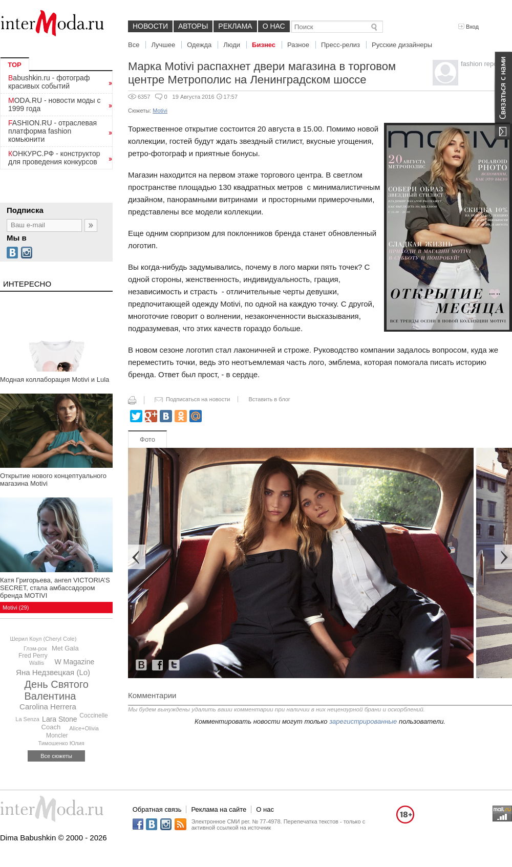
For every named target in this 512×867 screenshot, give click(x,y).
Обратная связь (157, 809)
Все (133, 45)
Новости (150, 26)
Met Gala (65, 648)
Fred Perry (33, 655)
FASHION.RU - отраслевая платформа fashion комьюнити (52, 131)
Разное (298, 45)
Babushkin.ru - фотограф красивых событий (49, 82)
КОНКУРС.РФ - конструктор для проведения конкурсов (54, 157)
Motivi (160, 110)
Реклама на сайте (218, 809)
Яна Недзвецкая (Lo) (53, 672)
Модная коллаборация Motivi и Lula (54, 379)
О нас (274, 26)
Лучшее (163, 45)
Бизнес (263, 45)
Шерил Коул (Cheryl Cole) (43, 639)
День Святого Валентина (57, 690)
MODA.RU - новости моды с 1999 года (54, 104)
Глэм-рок (35, 648)
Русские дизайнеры (402, 45)
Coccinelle (93, 715)
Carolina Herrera (47, 706)
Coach (51, 727)
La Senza (27, 719)
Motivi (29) (16, 607)
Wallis (36, 663)
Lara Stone (59, 719)
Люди (231, 45)
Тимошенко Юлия (61, 743)
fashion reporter (484, 64)
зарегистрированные (363, 721)
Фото (147, 439)
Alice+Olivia (84, 728)
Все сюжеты (56, 756)
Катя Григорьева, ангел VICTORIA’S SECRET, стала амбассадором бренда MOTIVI (55, 587)
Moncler (57, 735)
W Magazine (74, 662)
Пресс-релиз (340, 45)
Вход (468, 27)
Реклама (235, 26)
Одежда (199, 45)
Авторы (193, 26)
